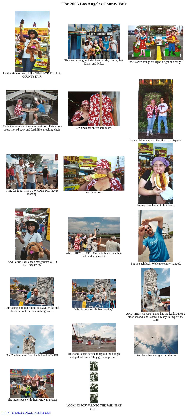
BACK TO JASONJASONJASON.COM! (26, 412)
